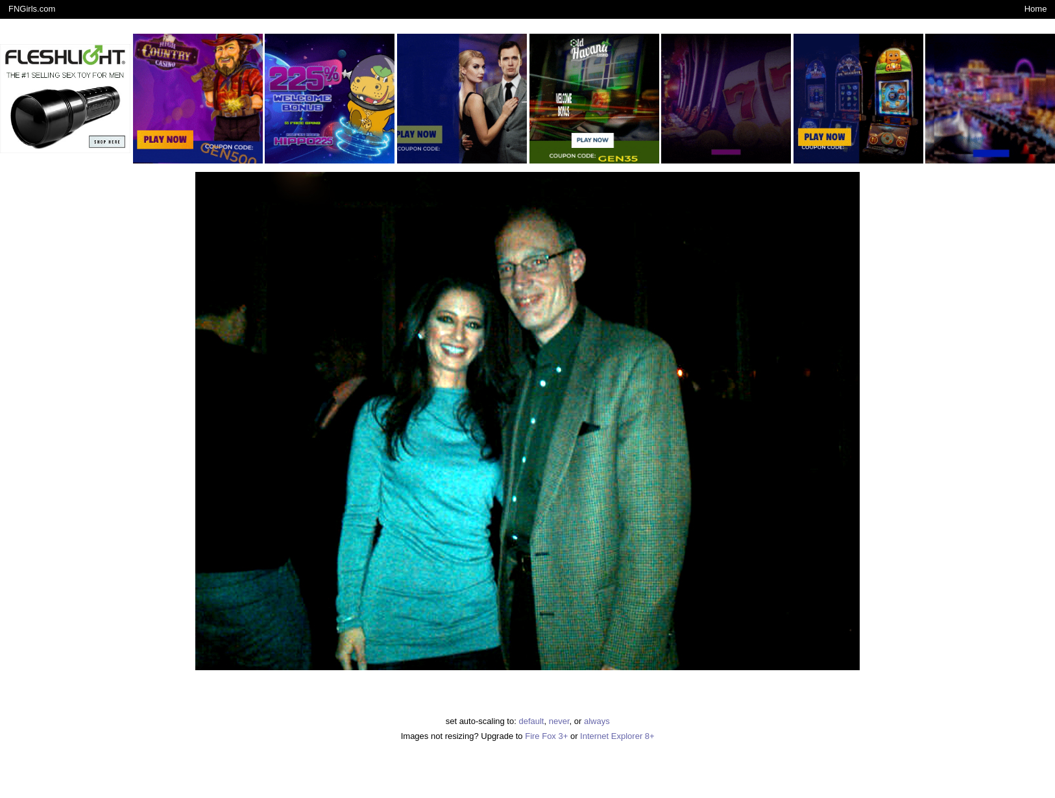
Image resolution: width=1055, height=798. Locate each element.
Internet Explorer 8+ (617, 736)
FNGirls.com (31, 9)
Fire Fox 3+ (546, 736)
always (597, 721)
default (531, 721)
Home (1036, 9)
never (559, 721)
